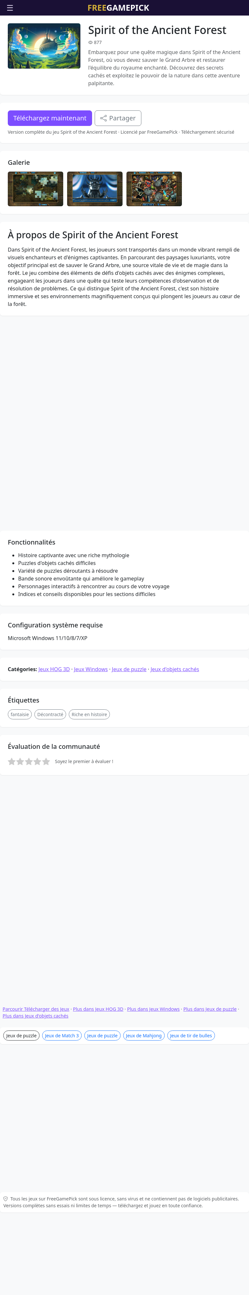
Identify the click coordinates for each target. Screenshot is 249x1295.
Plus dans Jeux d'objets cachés (35, 859)
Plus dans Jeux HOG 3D (98, 852)
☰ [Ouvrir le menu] (10, 7)
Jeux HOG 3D (54, 598)
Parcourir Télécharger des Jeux (36, 852)
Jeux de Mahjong (144, 879)
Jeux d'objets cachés (175, 598)
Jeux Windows (91, 598)
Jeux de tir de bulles (191, 879)
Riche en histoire (89, 644)
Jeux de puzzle (129, 598)
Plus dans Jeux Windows (153, 852)
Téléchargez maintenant (50, 118)
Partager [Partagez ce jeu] (118, 118)
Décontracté (50, 644)
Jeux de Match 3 (62, 879)
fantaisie (20, 644)
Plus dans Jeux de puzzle (210, 852)
